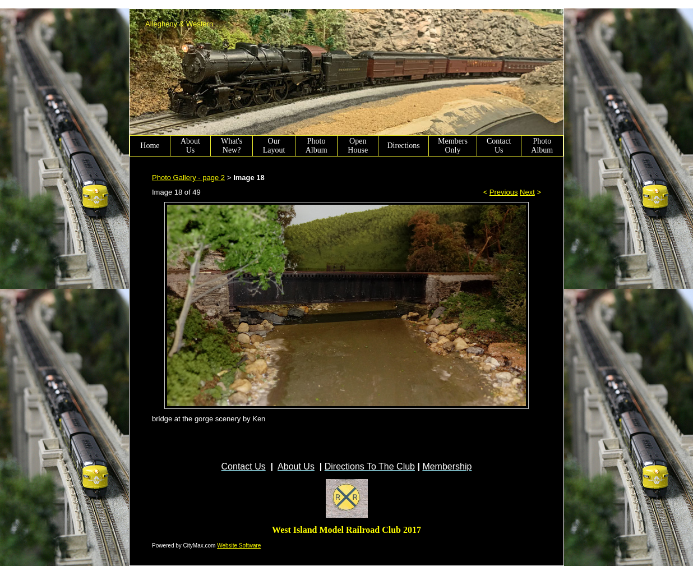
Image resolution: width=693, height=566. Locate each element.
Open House (358, 145)
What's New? (231, 145)
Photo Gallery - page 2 (188, 177)
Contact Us (499, 145)
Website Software (239, 545)
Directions (403, 145)
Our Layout (274, 145)
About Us (190, 145)
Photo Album (316, 145)
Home (149, 145)
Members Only (453, 145)
